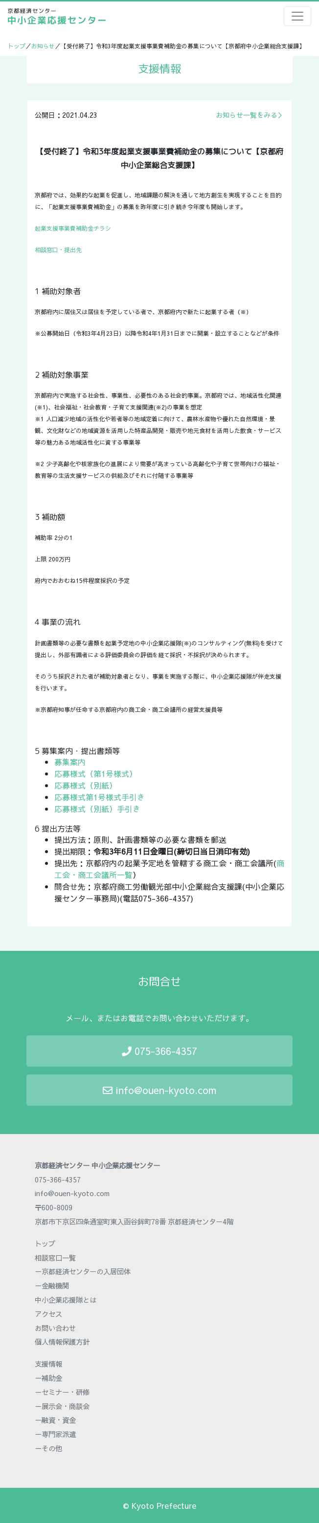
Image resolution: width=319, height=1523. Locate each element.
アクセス (48, 1314)
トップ (16, 46)
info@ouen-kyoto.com (159, 1089)
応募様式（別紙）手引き (97, 808)
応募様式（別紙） (85, 785)
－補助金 (48, 1378)
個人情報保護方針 (62, 1342)
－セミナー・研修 (62, 1392)
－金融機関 (52, 1285)
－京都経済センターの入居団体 (83, 1271)
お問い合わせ (55, 1328)
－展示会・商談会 (62, 1406)
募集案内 (70, 761)
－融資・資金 (55, 1420)
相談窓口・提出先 (58, 250)
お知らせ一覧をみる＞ (250, 115)
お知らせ (43, 46)
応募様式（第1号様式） (95, 773)
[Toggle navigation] (297, 16)
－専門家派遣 (55, 1434)
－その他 (48, 1448)
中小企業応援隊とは (65, 1300)
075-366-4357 (159, 1050)
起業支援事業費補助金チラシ (73, 228)
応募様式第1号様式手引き (99, 797)
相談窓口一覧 (55, 1258)
